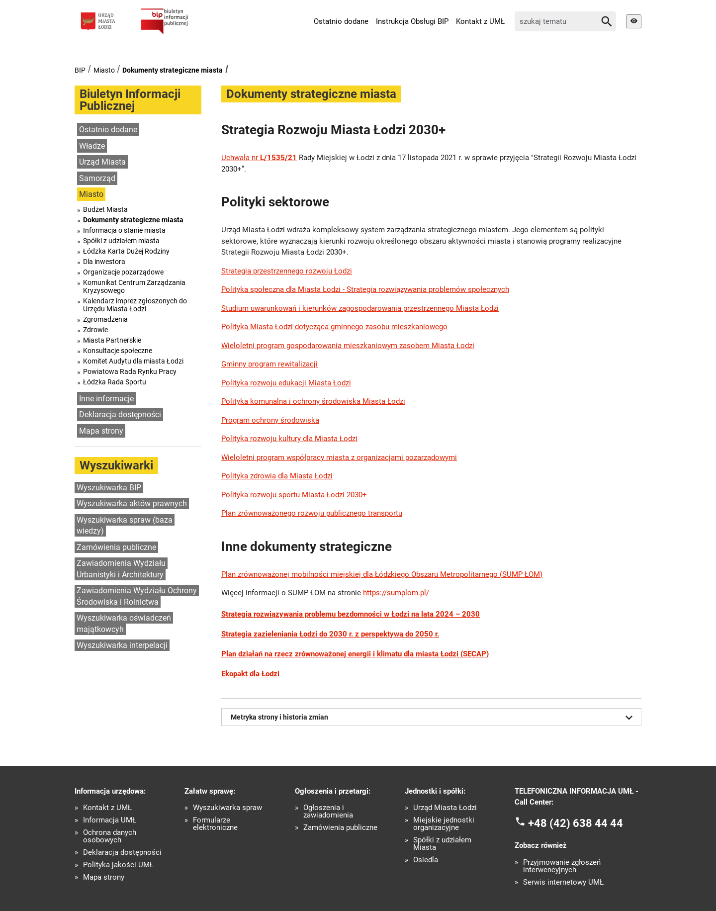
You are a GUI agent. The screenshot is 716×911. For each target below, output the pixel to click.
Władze (92, 146)
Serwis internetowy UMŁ (563, 882)
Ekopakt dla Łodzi (250, 673)
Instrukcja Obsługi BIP (412, 21)
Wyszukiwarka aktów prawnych (132, 503)
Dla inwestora (104, 262)
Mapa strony (101, 431)
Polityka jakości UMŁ (118, 865)
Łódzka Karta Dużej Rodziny (126, 251)
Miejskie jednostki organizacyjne (443, 824)
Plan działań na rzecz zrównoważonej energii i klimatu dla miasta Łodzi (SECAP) (355, 653)
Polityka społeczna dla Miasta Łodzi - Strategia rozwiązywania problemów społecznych (365, 289)
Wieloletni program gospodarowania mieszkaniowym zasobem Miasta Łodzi (347, 345)
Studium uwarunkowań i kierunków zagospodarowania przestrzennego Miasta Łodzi (360, 308)
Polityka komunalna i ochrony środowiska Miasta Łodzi (313, 401)
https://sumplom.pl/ (396, 592)
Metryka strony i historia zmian (433, 718)
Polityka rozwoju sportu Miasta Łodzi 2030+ (294, 494)
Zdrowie (95, 330)
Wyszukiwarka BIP (109, 487)
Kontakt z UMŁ (480, 21)
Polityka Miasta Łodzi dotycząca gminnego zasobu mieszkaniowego (334, 326)
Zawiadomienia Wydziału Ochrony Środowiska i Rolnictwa (137, 596)
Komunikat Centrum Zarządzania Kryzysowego (134, 286)
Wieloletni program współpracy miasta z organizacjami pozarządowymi (339, 457)
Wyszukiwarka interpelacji (122, 645)
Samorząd (97, 178)
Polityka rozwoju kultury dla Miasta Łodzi (289, 438)
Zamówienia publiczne (116, 547)
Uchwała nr (259, 157)
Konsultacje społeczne (117, 351)
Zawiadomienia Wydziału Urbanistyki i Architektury (121, 568)
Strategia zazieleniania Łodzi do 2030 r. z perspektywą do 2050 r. (330, 634)
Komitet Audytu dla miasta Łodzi (133, 361)
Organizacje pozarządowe (123, 272)
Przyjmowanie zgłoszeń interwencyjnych (562, 866)
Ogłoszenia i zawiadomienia (328, 811)
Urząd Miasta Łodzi (445, 808)
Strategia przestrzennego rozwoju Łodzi (286, 271)
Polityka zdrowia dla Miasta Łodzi (277, 475)
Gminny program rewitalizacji (269, 364)
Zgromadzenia (105, 319)
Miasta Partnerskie (112, 340)
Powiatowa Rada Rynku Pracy (130, 371)
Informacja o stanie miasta (124, 230)
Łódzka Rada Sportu (114, 382)
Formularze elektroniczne (215, 824)
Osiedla (425, 860)
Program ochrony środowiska (270, 420)
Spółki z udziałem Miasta (442, 843)
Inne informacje (106, 398)
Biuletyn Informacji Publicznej (130, 100)
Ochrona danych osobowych (109, 836)
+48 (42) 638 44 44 (575, 823)
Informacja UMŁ (109, 820)
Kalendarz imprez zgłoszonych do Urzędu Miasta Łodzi (135, 305)
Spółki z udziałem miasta (121, 241)
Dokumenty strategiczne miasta (172, 70)
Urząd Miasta (102, 162)
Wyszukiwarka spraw (227, 808)
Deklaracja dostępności (120, 414)
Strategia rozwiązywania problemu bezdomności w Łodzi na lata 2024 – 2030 (350, 614)
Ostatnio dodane (341, 21)
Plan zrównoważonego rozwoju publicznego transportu (311, 513)
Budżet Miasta (105, 209)
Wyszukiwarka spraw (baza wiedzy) (125, 525)
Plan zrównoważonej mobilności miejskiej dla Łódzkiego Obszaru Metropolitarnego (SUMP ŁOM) (381, 574)
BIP (80, 70)
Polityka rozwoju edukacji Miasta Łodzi (286, 382)
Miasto (104, 70)
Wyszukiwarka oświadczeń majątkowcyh (124, 623)
